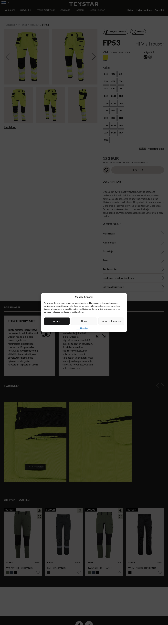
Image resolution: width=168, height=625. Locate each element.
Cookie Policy (82, 328)
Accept (57, 321)
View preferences (111, 321)
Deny (84, 321)
